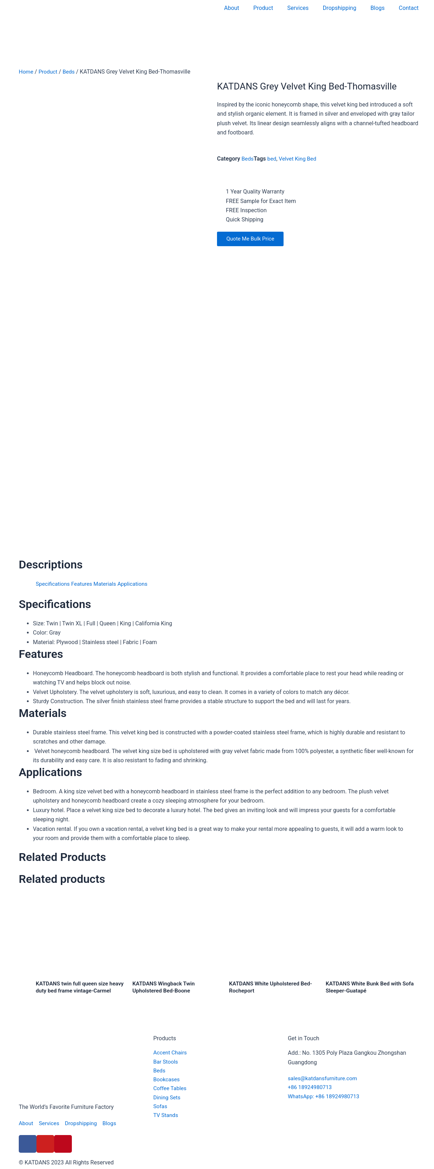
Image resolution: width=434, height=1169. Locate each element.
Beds (70, 71)
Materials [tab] (108, 583)
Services (298, 8)
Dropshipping (339, 8)
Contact (409, 8)
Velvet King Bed (299, 158)
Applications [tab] (137, 583)
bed (273, 158)
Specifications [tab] (54, 583)
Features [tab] (84, 583)
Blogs (377, 8)
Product (263, 8)
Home (26, 71)
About (231, 8)
